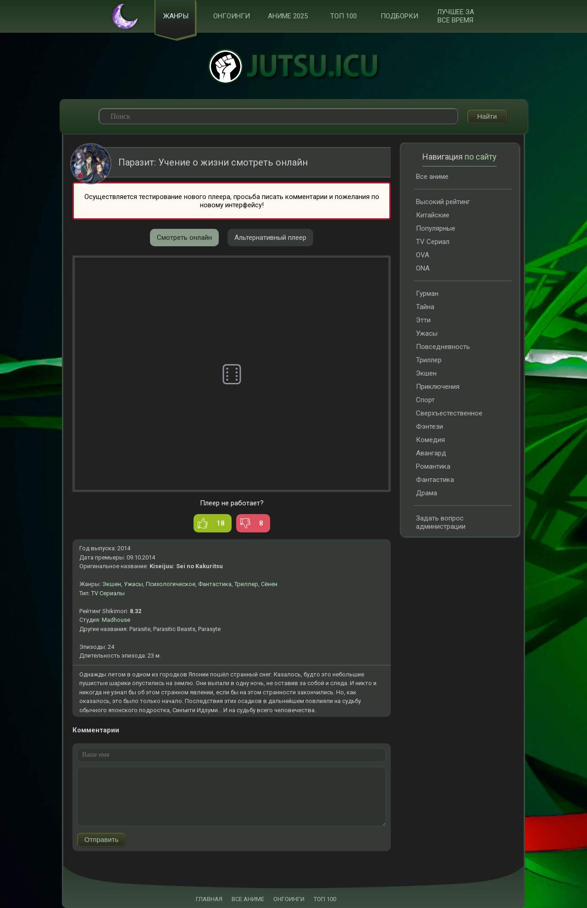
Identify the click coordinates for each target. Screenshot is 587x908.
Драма (426, 493)
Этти (423, 320)
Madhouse (116, 620)
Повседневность (443, 347)
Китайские (432, 215)
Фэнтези (429, 427)
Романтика (433, 467)
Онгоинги (231, 16)
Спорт (425, 400)
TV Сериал (432, 242)
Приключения (438, 387)
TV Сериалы (108, 593)
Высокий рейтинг (443, 202)
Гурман (427, 294)
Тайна (425, 307)
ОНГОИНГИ (289, 899)
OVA (422, 255)
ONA (423, 269)
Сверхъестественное (449, 414)
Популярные (435, 229)
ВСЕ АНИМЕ (248, 899)
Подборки (399, 16)
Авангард (431, 453)
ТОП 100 (343, 16)
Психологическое (170, 584)
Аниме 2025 (288, 16)
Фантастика (215, 584)
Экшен (111, 584)
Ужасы (133, 584)
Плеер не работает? (232, 503)
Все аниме (432, 177)
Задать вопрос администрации (440, 523)
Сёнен (269, 584)
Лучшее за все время (455, 16)
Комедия (430, 440)
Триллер (246, 584)
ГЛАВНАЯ (209, 899)
